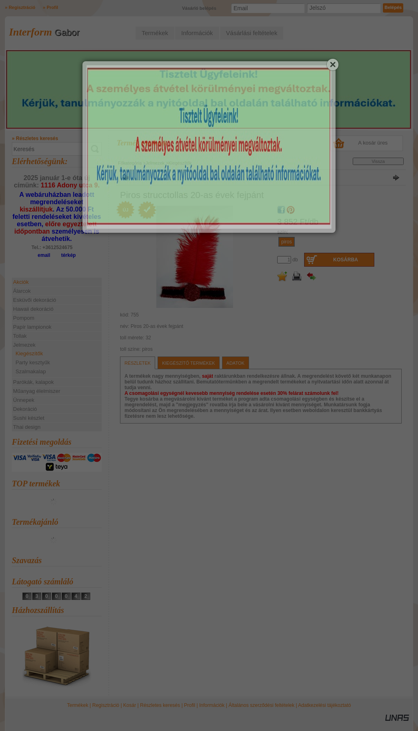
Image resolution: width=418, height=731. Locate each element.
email (44, 255)
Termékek (77, 705)
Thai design (26, 427)
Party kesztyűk (33, 362)
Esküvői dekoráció (34, 300)
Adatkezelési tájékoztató (324, 705)
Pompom (23, 318)
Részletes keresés (160, 705)
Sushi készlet (28, 418)
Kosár (129, 705)
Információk (212, 705)
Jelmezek (155, 162)
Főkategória (130, 162)
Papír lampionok (32, 327)
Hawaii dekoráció (33, 309)
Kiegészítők (29, 353)
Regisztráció (105, 705)
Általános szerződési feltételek (261, 705)
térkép (68, 255)
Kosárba (345, 260)
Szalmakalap (31, 371)
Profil (189, 705)
